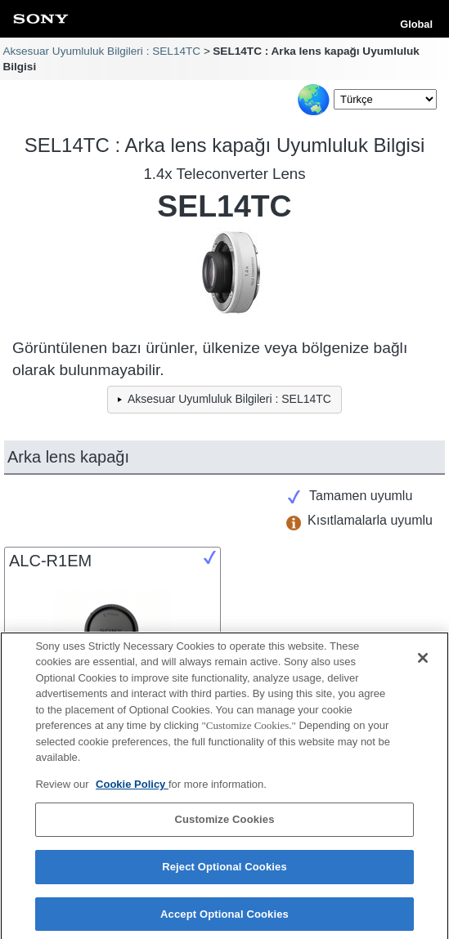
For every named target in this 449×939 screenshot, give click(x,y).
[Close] (423, 662)
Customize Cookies (224, 824)
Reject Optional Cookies (224, 871)
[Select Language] (385, 99)
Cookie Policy (132, 788)
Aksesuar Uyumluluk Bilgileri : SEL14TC (101, 51)
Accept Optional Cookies (224, 918)
